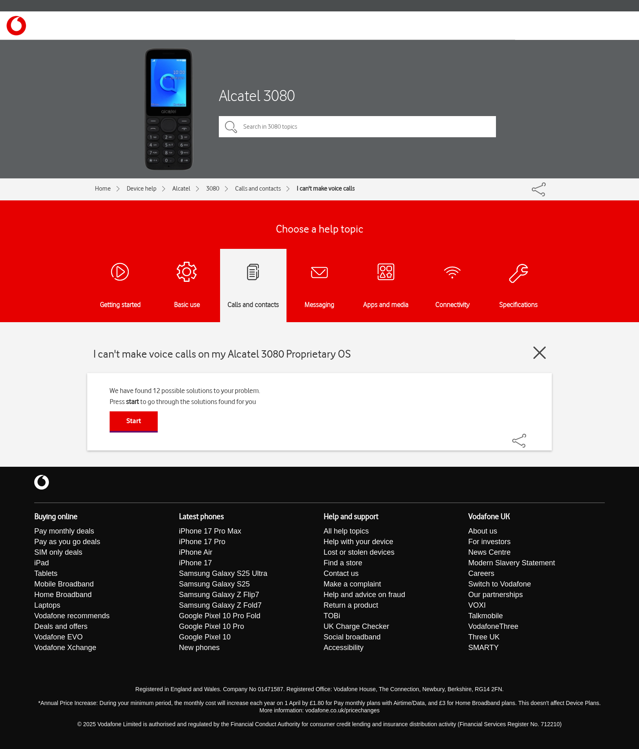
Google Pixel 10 (205, 637)
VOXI (477, 605)
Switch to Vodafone (499, 584)
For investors (489, 542)
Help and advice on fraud (364, 595)
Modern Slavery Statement (511, 563)
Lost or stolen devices (359, 552)
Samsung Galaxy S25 (214, 584)
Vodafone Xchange (65, 648)
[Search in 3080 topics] (357, 126)
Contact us (341, 573)
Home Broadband (63, 595)
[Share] (529, 436)
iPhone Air (195, 552)
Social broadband (352, 637)
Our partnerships (495, 595)
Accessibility (344, 648)
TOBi (332, 616)
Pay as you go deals (67, 542)
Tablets (45, 573)
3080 (212, 188)
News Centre (489, 552)
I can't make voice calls (326, 188)
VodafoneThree (493, 626)
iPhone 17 (195, 563)
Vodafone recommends (72, 616)
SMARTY (483, 648)
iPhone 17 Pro (202, 542)
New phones (199, 648)
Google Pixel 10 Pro (211, 626)
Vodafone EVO (58, 637)
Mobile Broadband (64, 584)
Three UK (484, 637)
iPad (41, 563)
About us (482, 531)
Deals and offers (61, 626)
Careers (481, 573)
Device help (141, 188)
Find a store (343, 563)
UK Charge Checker (356, 626)
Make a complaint (352, 584)
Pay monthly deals (64, 531)
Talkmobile (485, 616)
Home (103, 188)
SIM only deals (58, 552)
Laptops (47, 605)
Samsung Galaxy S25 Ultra (223, 573)
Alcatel (181, 188)
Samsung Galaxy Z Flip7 (219, 595)
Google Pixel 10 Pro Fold (219, 616)
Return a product (351, 605)
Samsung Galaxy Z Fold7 (220, 605)
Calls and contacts (258, 188)
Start (133, 421)
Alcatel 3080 (257, 95)
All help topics (346, 531)
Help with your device (358, 542)
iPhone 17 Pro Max (210, 531)
